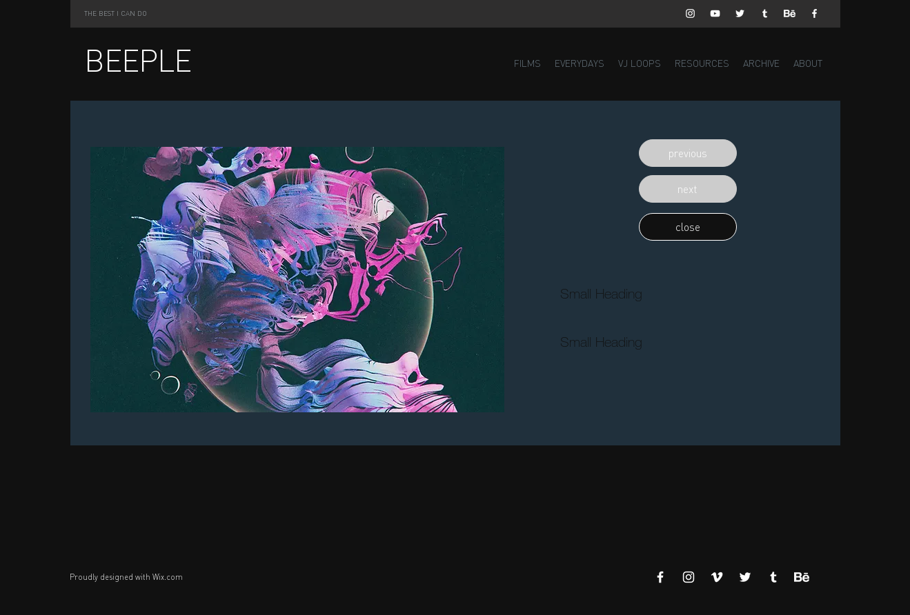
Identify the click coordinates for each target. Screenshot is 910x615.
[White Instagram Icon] (690, 13)
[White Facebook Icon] (814, 13)
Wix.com (167, 577)
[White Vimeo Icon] (716, 577)
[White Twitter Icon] (740, 13)
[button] (688, 153)
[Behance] (789, 13)
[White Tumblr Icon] (765, 13)
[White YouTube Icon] (715, 13)
